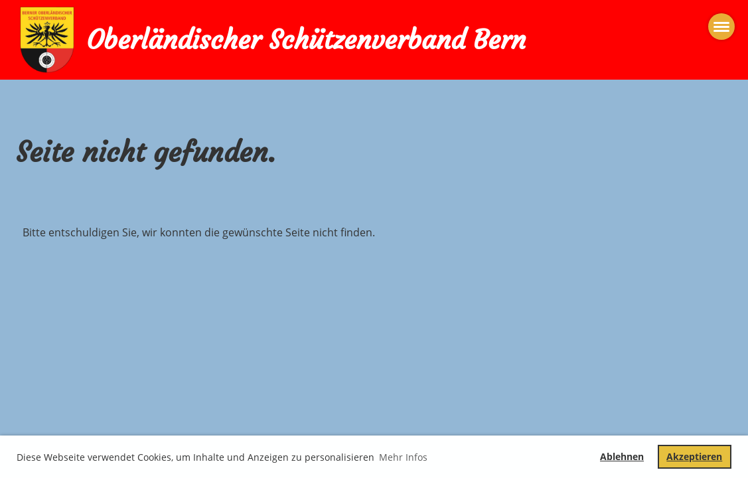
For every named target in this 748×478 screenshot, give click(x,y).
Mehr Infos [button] (403, 457)
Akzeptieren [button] (694, 456)
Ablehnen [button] (622, 456)
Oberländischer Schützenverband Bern (306, 39)
